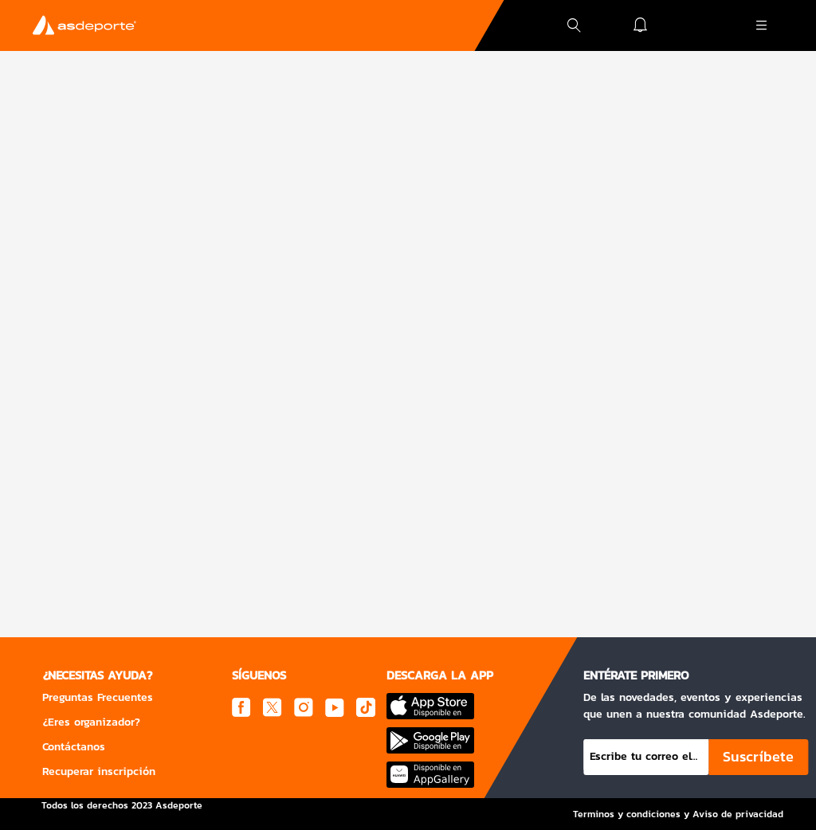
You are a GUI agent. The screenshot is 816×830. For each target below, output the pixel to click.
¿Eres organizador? (91, 722)
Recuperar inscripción (98, 771)
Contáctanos (73, 746)
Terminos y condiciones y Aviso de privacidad (678, 814)
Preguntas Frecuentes (97, 697)
